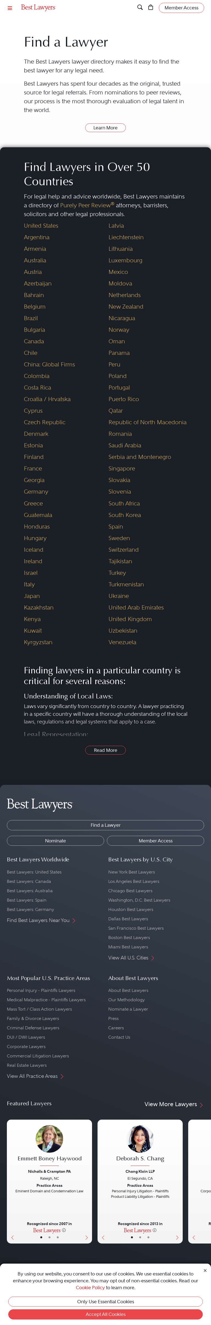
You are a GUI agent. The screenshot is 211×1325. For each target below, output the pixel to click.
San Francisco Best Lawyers (136, 928)
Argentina (36, 237)
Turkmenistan (126, 584)
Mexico (118, 271)
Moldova (120, 283)
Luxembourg (125, 260)
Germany (36, 491)
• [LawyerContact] (57, 1237)
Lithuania (121, 248)
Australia (35, 260)
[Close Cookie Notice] (205, 1270)
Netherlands (125, 295)
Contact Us (119, 1037)
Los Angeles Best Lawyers (133, 881)
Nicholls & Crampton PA (49, 1171)
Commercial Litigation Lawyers (38, 1056)
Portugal (119, 387)
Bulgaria (34, 329)
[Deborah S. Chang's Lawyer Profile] (140, 1146)
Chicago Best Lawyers (130, 890)
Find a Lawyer (106, 825)
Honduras (37, 526)
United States (41, 225)
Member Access (156, 841)
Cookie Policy (90, 1287)
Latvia (116, 225)
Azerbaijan (38, 283)
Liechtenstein (126, 237)
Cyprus (33, 410)
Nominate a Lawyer (128, 1009)
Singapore (122, 468)
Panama (119, 352)
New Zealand (126, 306)
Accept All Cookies (106, 1314)
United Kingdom (130, 619)
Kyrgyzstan (38, 642)
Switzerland (124, 549)
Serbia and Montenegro (140, 456)
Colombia (36, 375)
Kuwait (33, 630)
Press (113, 1018)
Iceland (33, 549)
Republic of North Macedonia (148, 422)
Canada (34, 341)
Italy (29, 584)
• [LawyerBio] (49, 1237)
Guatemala (38, 515)
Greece (33, 503)
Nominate (55, 841)
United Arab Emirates (136, 607)
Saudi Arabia (125, 445)
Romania (120, 433)
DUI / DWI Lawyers (26, 1037)
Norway (119, 329)
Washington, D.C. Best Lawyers (139, 900)
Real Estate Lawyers (27, 1065)
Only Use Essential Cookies (105, 1301)
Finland (34, 456)
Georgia (34, 480)
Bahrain (34, 295)
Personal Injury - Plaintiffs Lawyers (41, 990)
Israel (31, 572)
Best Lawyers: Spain (26, 900)
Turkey (117, 572)
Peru (114, 364)
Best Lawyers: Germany (30, 909)
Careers (116, 1027)
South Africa (124, 503)
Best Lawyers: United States (34, 872)
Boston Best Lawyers (129, 937)
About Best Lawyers (128, 990)
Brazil (31, 318)
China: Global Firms (49, 364)
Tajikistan (120, 561)
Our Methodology (126, 999)
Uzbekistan (123, 630)
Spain (116, 526)
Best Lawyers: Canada (29, 881)
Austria (33, 271)
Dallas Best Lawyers (128, 918)
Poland (118, 375)
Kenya (32, 619)
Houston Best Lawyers (130, 909)
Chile (30, 352)
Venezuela (122, 642)
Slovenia (120, 491)
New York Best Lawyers (131, 872)
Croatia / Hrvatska (47, 399)
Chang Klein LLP (140, 1171)
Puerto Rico (124, 399)
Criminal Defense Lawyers (33, 1027)
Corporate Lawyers (26, 1046)
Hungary (35, 538)
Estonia (33, 445)
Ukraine (119, 595)
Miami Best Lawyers (128, 946)
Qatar (116, 410)
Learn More (105, 127)
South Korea (125, 515)
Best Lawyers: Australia (30, 890)
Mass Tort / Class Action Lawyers (39, 1009)
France (33, 468)
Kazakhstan (39, 607)
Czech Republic (44, 422)
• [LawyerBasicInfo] (41, 1237)
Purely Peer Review (87, 205)
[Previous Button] (11, 1182)
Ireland (33, 561)
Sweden (119, 538)
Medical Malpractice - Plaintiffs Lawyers (46, 999)
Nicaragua (122, 318)
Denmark (36, 433)
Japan (32, 595)
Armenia (35, 248)
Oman (117, 341)
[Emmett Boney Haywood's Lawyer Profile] (49, 1146)
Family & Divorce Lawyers (33, 1018)
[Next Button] (88, 1182)
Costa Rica (37, 387)
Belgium (35, 306)
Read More (105, 750)
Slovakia (119, 480)
